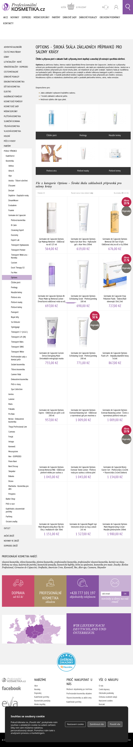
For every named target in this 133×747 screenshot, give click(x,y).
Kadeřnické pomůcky (13, 96)
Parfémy (56, 17)
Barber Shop (10, 498)
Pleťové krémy (16, 307)
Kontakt (102, 704)
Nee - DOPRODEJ (14, 456)
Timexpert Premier (18, 249)
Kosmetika (10, 160)
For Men (14, 272)
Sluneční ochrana (12, 121)
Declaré (11, 190)
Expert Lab (15, 240)
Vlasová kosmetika (12, 131)
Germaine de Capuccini (17, 215)
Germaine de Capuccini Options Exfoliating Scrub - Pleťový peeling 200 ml (83, 339)
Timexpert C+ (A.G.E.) (19, 331)
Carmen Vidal (16, 374)
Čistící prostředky (12, 52)
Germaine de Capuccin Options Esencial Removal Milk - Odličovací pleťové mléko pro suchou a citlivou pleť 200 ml (51, 453)
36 (127, 193)
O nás (101, 685)
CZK (105, 7)
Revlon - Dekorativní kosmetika (16, 420)
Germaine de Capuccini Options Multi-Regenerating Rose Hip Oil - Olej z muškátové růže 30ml (51, 510)
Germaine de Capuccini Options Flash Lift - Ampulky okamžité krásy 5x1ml (115, 339)
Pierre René (12, 461)
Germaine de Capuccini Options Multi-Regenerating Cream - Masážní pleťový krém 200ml (115, 510)
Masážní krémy (16, 292)
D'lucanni (11, 185)
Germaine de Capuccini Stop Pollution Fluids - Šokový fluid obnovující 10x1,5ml (115, 282)
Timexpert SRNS (17, 346)
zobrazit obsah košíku (74, 7)
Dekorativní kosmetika (14, 81)
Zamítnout (97, 724)
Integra (11, 441)
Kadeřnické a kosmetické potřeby (15, 510)
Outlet (7, 528)
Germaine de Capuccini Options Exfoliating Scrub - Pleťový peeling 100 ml (83, 282)
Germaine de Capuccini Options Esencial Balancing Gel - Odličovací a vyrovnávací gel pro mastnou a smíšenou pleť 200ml (83, 396)
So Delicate (15, 322)
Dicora (10, 481)
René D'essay (13, 466)
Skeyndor (11, 471)
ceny (91, 193)
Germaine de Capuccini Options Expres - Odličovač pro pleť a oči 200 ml (51, 396)
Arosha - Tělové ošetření (18, 180)
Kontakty (8, 23)
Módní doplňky (41, 17)
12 (125, 193)
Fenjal (10, 436)
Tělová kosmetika (12, 126)
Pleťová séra (16, 297)
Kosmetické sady (11, 106)
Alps (10, 175)
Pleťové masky (16, 302)
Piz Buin (11, 413)
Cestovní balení (11, 71)
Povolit (115, 724)
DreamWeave (13, 200)
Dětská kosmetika (12, 86)
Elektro (7, 91)
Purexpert (15, 312)
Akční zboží (9, 535)
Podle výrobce (10, 150)
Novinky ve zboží (11, 540)
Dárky (6, 56)
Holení (7, 136)
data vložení (85, 193)
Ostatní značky (11, 521)
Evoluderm (12, 205)
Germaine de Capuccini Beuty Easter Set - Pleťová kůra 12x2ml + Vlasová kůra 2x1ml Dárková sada (115, 453)
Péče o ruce (10, 503)
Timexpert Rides (17, 341)
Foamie (11, 210)
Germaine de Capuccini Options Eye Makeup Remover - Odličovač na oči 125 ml (51, 224)
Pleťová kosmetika (12, 116)
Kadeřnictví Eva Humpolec (10, 705)
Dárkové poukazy (88, 17)
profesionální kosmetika (15, 681)
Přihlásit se (116, 7)
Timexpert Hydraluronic (20, 244)
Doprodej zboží (11, 545)
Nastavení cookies (106, 700)
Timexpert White (17, 351)
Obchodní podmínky (110, 17)
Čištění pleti (15, 282)
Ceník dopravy (104, 689)
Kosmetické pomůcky (13, 101)
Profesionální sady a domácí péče (18, 358)
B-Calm (14, 225)
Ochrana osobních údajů (108, 696)
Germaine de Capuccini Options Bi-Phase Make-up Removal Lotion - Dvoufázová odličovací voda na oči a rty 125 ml (51, 282)
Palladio (11, 409)
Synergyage (15, 327)
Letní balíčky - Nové (13, 61)
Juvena (11, 394)
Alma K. (11, 170)
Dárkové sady (70, 17)
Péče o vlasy (16, 384)
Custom (14, 262)
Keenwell (11, 446)
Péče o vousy (9, 141)
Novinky (15, 17)
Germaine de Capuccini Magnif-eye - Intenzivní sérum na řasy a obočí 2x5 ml (83, 510)
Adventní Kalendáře (13, 47)
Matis (10, 404)
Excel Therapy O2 (18, 267)
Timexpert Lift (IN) (18, 336)
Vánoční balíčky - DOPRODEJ (16, 66)
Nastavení (75, 724)
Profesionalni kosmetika (66, 662)
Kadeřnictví (10, 155)
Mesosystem (13, 451)
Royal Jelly (15, 317)
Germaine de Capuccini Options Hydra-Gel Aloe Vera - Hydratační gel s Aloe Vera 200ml (83, 224)
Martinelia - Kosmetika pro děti (18, 487)
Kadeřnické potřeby (41, 696)
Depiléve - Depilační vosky (18, 195)
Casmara (11, 431)
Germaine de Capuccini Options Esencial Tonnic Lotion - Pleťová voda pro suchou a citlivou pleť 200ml (83, 453)
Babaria (11, 476)
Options (14, 277)
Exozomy (14, 235)
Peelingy (14, 287)
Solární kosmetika (18, 364)
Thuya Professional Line (17, 426)
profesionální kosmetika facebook (11, 688)
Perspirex (11, 493)
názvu (78, 193)
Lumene (11, 399)
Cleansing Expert (17, 230)
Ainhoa (11, 165)
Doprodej (26, 17)
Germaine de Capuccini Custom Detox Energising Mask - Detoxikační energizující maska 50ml (51, 339)
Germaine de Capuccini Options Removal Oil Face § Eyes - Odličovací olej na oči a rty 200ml (115, 224)
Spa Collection (16, 389)
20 (122, 193)
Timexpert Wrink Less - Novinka (19, 256)
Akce (5, 17)
